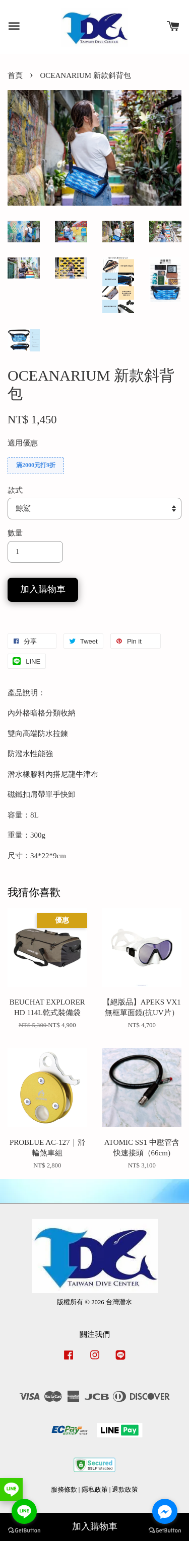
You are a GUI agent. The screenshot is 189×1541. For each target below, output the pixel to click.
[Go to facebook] (164, 1511)
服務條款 (64, 1489)
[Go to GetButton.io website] (165, 1530)
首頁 (15, 75)
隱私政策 (95, 1489)
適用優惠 (23, 443)
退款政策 (125, 1489)
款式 (15, 490)
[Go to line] (24, 1511)
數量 (15, 533)
